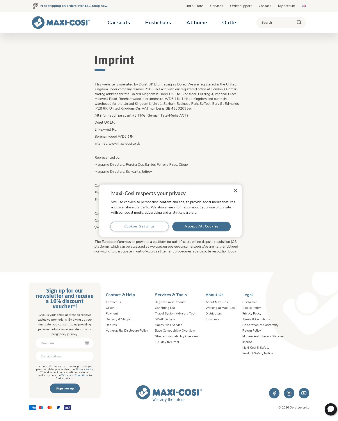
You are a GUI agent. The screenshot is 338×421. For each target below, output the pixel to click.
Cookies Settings (139, 226)
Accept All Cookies (202, 226)
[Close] (235, 190)
